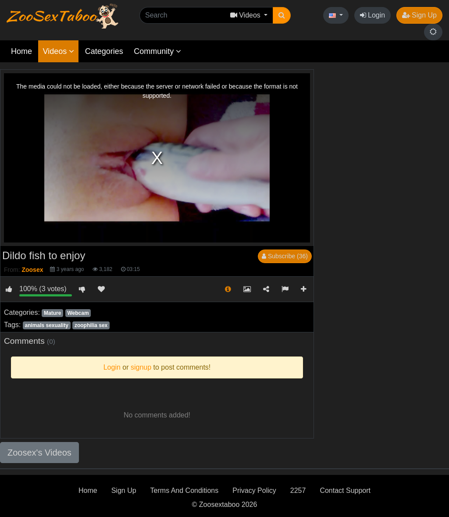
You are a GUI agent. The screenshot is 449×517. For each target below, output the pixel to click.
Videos (58, 51)
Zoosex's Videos (39, 452)
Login (372, 15)
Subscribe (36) (285, 256)
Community (157, 51)
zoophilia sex (91, 325)
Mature (52, 313)
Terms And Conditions (184, 490)
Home (21, 51)
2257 (298, 490)
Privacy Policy (254, 490)
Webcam (78, 313)
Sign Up (419, 15)
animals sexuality (46, 325)
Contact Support (345, 490)
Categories (104, 51)
